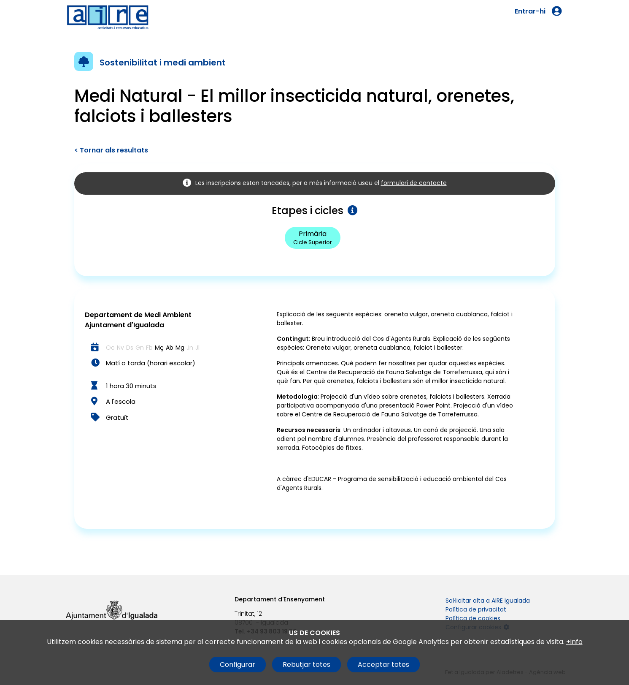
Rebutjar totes (306, 664)
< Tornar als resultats (111, 150)
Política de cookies (472, 618)
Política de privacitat (475, 609)
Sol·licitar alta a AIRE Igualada (487, 600)
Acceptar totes (383, 664)
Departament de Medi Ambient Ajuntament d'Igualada (138, 320)
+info (574, 642)
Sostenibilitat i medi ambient (163, 62)
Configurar (237, 664)
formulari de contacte (414, 183)
